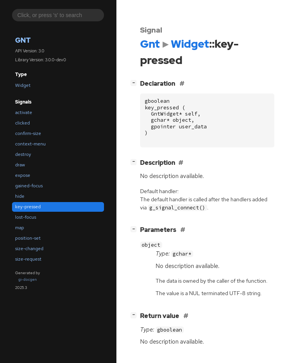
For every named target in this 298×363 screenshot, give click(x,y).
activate (23, 112)
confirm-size (28, 133)
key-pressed (28, 207)
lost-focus (25, 217)
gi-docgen (27, 279)
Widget (23, 85)
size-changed (29, 248)
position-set (28, 238)
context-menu (30, 144)
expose (22, 175)
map (19, 228)
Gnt (23, 40)
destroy (23, 154)
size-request (28, 259)
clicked (22, 123)
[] (135, 83)
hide (19, 196)
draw (20, 165)
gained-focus (29, 186)
